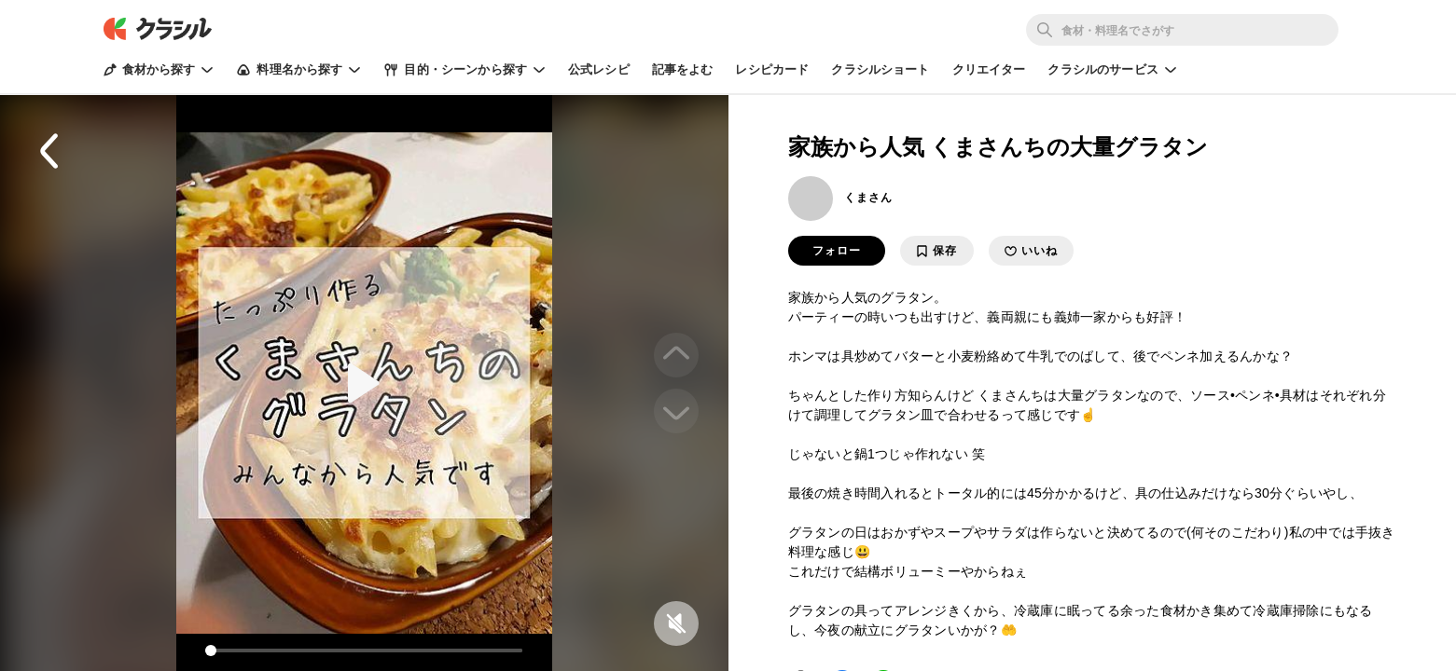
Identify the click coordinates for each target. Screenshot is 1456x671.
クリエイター (989, 69)
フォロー (836, 250)
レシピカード (772, 69)
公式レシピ (599, 69)
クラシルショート (880, 69)
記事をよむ (683, 69)
